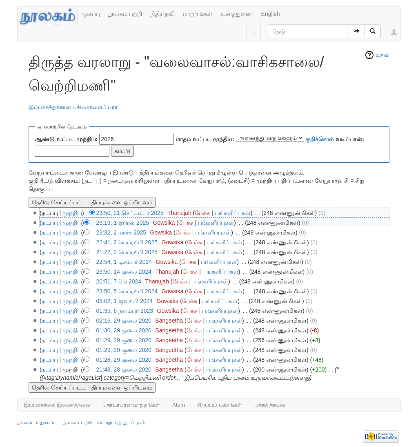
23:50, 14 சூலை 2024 (123, 271)
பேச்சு (202, 213)
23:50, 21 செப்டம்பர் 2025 (130, 213)
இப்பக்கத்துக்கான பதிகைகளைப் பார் (73, 107)
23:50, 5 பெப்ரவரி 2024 (127, 291)
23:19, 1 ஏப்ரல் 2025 (122, 222)
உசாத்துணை (236, 14)
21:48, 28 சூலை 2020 (123, 369)
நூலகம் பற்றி (125, 14)
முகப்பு (91, 14)
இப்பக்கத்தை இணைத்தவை (57, 405)
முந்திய (72, 213)
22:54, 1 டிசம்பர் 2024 (124, 262)
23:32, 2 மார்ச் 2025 (121, 232)
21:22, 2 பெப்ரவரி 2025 (127, 252)
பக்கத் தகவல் (270, 405)
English (270, 14)
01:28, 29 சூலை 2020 (123, 359)
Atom (178, 405)
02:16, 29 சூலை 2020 (123, 320)
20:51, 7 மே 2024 (119, 281)
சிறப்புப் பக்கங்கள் (219, 405)
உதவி (382, 55)
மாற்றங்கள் (197, 14)
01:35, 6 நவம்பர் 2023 (124, 311)
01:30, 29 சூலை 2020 (123, 330)
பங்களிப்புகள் (233, 213)
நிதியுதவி (162, 14)
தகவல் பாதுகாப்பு (37, 422)
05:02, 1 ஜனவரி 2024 (124, 301)
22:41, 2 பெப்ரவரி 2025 (127, 242)
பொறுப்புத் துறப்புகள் (121, 422)
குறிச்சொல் (319, 139)
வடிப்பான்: (334, 139)
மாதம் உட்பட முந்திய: (205, 139)
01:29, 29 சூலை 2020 (123, 340)
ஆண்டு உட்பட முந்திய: (66, 139)
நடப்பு (50, 222)
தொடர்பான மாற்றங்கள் (131, 405)
